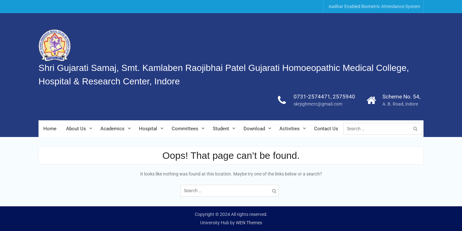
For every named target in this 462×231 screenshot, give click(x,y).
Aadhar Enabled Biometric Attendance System (374, 6)
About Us (76, 129)
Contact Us (326, 129)
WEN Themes (249, 222)
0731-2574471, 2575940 (324, 96)
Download (254, 129)
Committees (185, 129)
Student (221, 129)
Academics (112, 129)
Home (49, 129)
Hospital (148, 129)
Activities (289, 129)
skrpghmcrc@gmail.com (318, 104)
